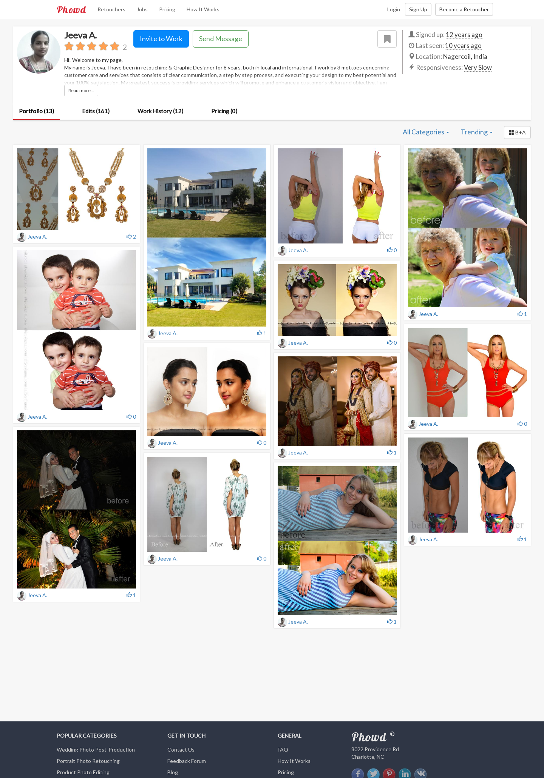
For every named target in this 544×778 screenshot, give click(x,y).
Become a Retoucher (464, 9)
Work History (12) (160, 111)
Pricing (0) (224, 111)
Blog (172, 772)
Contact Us (181, 749)
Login (393, 9)
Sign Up (418, 9)
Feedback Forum (186, 761)
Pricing (167, 9)
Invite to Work (161, 38)
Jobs (142, 9)
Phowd (71, 9)
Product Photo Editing (83, 772)
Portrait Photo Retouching (88, 761)
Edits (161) (96, 111)
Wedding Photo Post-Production (96, 749)
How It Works (203, 9)
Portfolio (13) (36, 111)
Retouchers (111, 9)
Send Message (220, 38)
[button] (517, 132)
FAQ (283, 749)
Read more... (81, 90)
